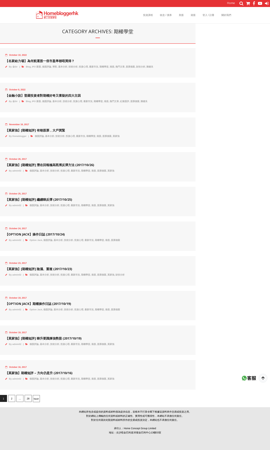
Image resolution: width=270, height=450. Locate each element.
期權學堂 (104, 67)
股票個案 (130, 67)
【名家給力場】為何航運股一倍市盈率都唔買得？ (39, 61)
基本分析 (62, 67)
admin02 (16, 171)
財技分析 (140, 67)
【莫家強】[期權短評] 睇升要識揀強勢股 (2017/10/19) (43, 338)
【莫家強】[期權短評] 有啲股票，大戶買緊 (35, 130)
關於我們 (226, 15)
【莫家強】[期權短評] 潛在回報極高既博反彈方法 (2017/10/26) (49, 165)
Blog (28, 67)
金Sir (15, 67)
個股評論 (46, 67)
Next (36, 399)
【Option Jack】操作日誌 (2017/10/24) (35, 234)
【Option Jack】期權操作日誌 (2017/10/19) (38, 304)
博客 (54, 67)
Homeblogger (19, 136)
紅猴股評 (124, 101)
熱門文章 (120, 67)
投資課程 (148, 15)
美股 (181, 15)
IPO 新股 (36, 67)
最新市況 (93, 67)
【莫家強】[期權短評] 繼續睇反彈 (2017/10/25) (38, 199)
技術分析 (73, 67)
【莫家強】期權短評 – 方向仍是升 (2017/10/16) (38, 373)
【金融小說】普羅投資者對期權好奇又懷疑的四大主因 (43, 95)
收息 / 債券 (166, 15)
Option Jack (36, 240)
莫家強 (116, 136)
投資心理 (83, 67)
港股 (193, 15)
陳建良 (149, 67)
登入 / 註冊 (208, 15)
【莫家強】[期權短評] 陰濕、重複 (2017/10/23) (38, 269)
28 (28, 398)
